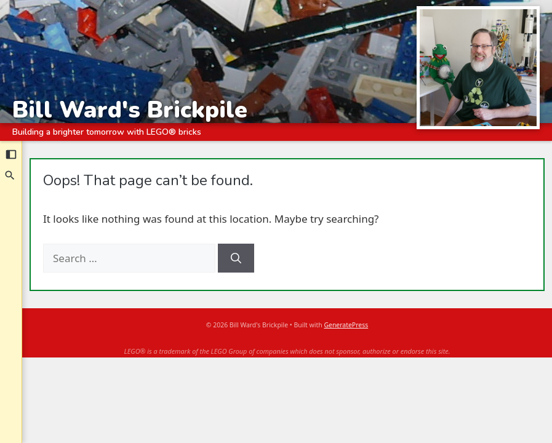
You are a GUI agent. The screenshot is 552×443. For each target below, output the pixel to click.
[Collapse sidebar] (11, 154)
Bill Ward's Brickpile (129, 109)
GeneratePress (346, 325)
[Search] (10, 175)
